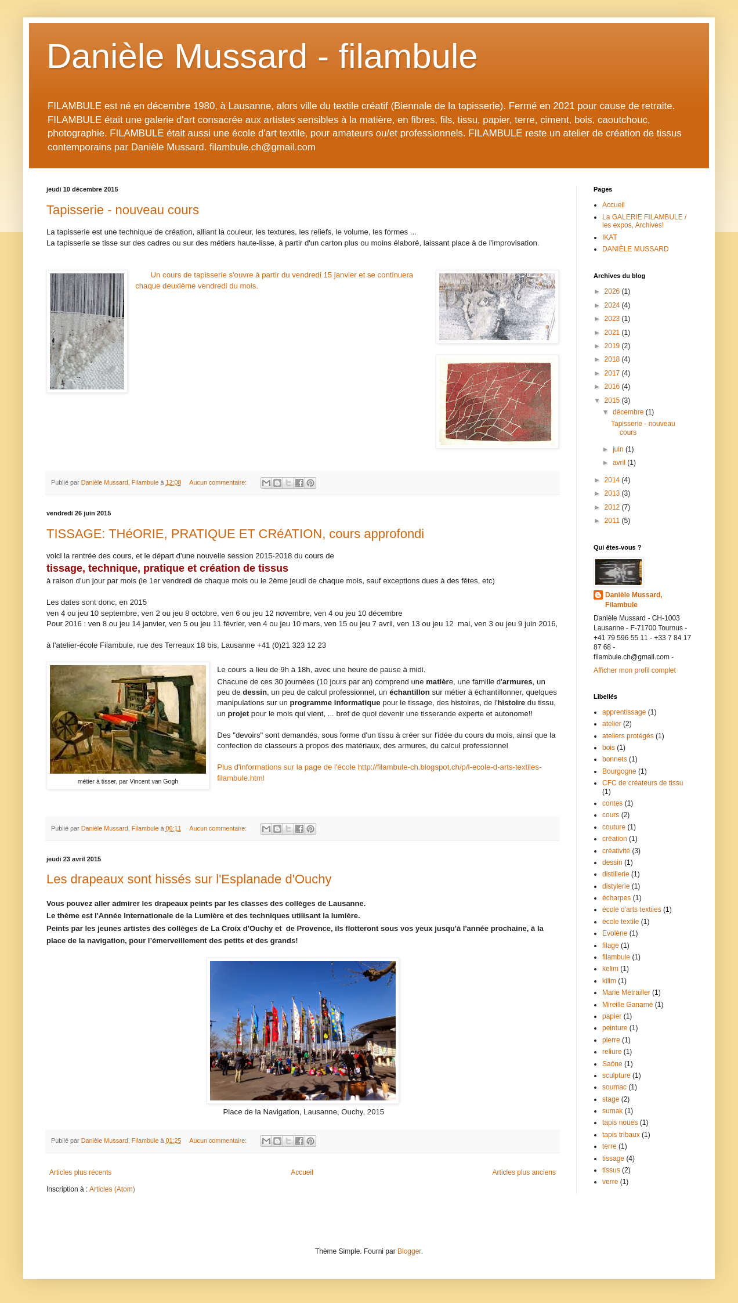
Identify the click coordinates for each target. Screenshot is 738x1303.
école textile (620, 922)
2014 (613, 480)
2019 (613, 346)
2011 (613, 521)
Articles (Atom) (112, 1189)
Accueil (302, 1172)
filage (610, 945)
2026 (613, 291)
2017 (613, 373)
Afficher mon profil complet (635, 670)
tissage (613, 1158)
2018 (613, 359)
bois (608, 747)
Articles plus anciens (524, 1172)
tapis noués (620, 1122)
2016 (613, 386)
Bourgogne (619, 771)
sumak (612, 1111)
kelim (610, 969)
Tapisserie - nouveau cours (122, 210)
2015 (613, 400)
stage (610, 1099)
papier (611, 1016)
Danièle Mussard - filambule (262, 56)
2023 (613, 319)
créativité (616, 851)
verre (610, 1182)
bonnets (614, 759)
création (614, 839)
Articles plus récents (80, 1172)
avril (620, 463)
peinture (614, 1028)
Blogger (409, 1251)
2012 (613, 507)
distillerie (616, 874)
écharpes (616, 898)
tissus (611, 1170)
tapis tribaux (621, 1135)
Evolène (614, 933)
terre (609, 1146)
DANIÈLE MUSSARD (635, 249)
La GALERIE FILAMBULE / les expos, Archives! (644, 221)
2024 (613, 305)
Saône (612, 1064)
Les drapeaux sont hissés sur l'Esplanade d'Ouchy (188, 879)
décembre (629, 412)
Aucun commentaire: (218, 482)
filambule (616, 957)
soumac (614, 1087)
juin (619, 449)
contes (612, 803)
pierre (611, 1040)
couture (613, 827)
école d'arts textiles (631, 909)
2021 (613, 333)
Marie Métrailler (626, 992)
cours (610, 815)
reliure (611, 1052)
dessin (612, 862)
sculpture (616, 1075)
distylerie (616, 886)
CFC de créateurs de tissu (642, 783)
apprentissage (624, 712)
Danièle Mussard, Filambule (634, 600)
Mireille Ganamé (627, 1005)
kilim (609, 981)
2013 (613, 493)
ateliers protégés (628, 736)
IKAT (609, 237)
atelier (611, 724)
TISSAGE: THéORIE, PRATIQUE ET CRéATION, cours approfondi (235, 533)
